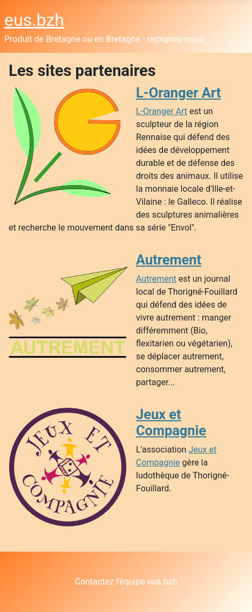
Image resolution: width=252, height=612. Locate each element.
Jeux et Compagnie (171, 422)
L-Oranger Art (178, 93)
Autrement (168, 260)
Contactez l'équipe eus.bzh (126, 581)
